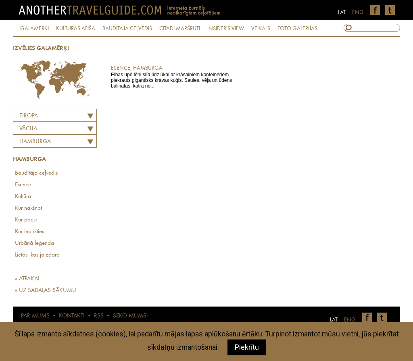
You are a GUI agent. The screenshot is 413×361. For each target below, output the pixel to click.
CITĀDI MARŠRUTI (179, 28)
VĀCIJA (28, 129)
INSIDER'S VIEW (225, 28)
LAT (342, 12)
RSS (99, 316)
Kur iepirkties (29, 232)
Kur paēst (26, 220)
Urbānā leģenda (34, 243)
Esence (23, 185)
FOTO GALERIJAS (297, 28)
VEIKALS (260, 28)
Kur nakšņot (28, 208)
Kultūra (23, 197)
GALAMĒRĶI (34, 28)
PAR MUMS (35, 316)
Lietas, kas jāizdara (37, 255)
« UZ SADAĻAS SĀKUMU (45, 291)
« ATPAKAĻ (27, 279)
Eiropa (28, 116)
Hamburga (35, 142)
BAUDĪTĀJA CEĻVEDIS (127, 28)
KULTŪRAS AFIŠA (75, 28)
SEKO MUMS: (130, 316)
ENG (358, 12)
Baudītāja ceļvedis (36, 173)
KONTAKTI (72, 316)
